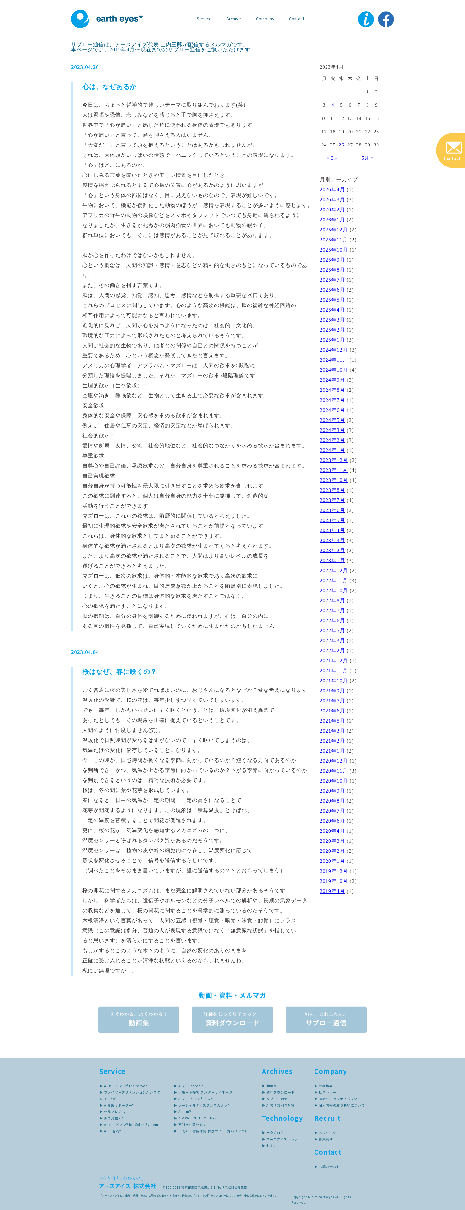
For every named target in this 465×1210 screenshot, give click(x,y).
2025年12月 (334, 229)
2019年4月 (332, 891)
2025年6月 (332, 290)
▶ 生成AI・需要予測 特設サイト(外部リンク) (210, 1131)
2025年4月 (332, 310)
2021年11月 (334, 670)
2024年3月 (332, 430)
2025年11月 (334, 239)
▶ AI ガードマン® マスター (196, 1098)
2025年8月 (332, 270)
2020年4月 (332, 831)
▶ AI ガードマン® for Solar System (128, 1124)
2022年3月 (332, 640)
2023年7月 (332, 500)
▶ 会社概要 (323, 1085)
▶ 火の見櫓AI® (111, 1118)
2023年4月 (332, 530)
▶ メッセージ (325, 1132)
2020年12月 (334, 761)
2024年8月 (332, 390)
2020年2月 (332, 851)
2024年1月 (332, 450)
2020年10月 (334, 781)
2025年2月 (332, 330)
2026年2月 (332, 209)
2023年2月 (332, 550)
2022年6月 (332, 620)
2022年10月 (334, 590)
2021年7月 (332, 700)
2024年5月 (332, 420)
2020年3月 (332, 841)
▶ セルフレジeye (113, 1111)
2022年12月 (334, 570)
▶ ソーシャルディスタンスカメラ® (202, 1105)
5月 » (368, 158)
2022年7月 (332, 610)
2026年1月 (332, 219)
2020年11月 (334, 771)
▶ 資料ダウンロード (278, 1092)
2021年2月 (332, 741)
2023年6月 (332, 510)
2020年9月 (332, 791)
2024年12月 (334, 350)
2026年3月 (332, 199)
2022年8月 (332, 600)
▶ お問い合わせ (327, 1166)
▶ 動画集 (269, 1085)
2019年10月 (334, 881)
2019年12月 (334, 871)
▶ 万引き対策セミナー (192, 1124)
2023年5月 (332, 520)
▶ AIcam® (182, 1111)
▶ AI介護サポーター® (116, 1105)
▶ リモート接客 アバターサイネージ (203, 1092)
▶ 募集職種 (323, 1139)
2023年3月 (332, 540)
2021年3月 (332, 730)
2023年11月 (334, 470)
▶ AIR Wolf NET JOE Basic (197, 1118)
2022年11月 (334, 580)
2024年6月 (332, 410)
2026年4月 (332, 189)
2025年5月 (332, 300)
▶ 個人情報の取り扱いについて (339, 1105)
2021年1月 (332, 751)
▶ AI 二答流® (110, 1131)
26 (341, 144)
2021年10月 (334, 680)
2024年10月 (334, 370)
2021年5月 (332, 720)
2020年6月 (332, 821)
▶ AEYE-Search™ (188, 1085)
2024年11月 (334, 360)
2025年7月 (332, 280)
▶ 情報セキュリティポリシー (337, 1098)
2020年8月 (332, 801)
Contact (296, 19)
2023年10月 (334, 480)
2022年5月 (332, 630)
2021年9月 (332, 690)
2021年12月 (334, 660)
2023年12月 (334, 460)
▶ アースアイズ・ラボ (280, 1139)
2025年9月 (332, 259)
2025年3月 (332, 320)
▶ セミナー (271, 1145)
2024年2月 (332, 440)
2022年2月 (332, 650)
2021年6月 (332, 710)
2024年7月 (332, 400)
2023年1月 (332, 560)
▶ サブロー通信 (275, 1098)
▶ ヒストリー (325, 1092)
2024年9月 (332, 380)
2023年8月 (332, 490)
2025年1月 (332, 340)
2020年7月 (332, 811)
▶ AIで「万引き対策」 (280, 1105)
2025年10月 (334, 249)
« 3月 (333, 158)
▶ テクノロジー (274, 1132)
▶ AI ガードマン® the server (123, 1085)
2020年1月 (332, 861)
